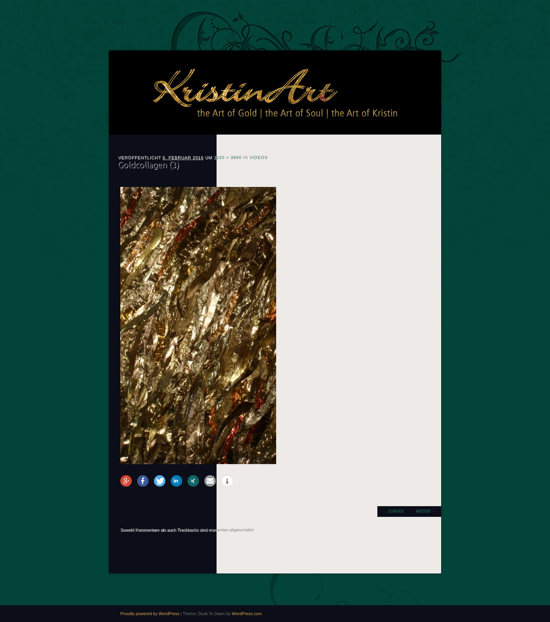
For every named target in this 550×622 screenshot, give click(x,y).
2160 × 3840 (227, 157)
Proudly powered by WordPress (149, 613)
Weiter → (425, 511)
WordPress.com (247, 613)
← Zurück (393, 511)
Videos (258, 157)
